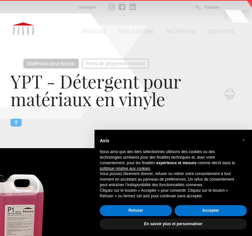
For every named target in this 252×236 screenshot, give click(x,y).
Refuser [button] (136, 210)
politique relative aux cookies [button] (125, 168)
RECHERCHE (181, 32)
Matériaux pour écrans (51, 64)
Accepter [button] (210, 210)
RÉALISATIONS (136, 32)
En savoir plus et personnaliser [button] (173, 224)
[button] (243, 140)
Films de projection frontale (115, 64)
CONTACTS (221, 32)
